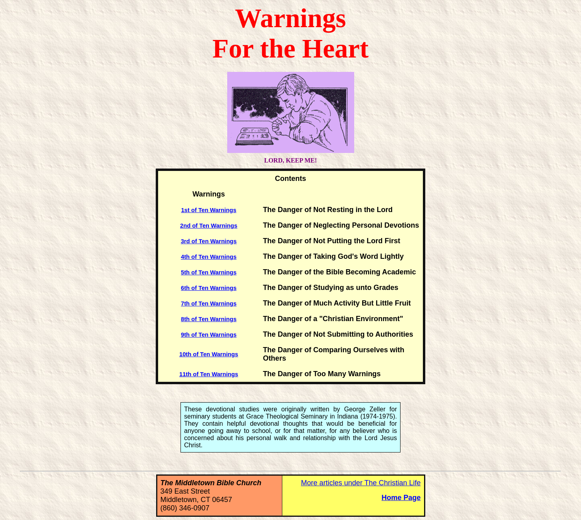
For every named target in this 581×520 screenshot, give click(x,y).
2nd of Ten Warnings (208, 225)
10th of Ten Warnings (208, 354)
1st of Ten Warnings (208, 210)
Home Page (400, 498)
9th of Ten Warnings (208, 334)
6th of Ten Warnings (208, 288)
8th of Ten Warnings (208, 319)
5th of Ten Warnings (208, 272)
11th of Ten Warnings (208, 374)
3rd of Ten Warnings (209, 241)
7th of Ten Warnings (208, 303)
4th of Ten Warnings (208, 257)
